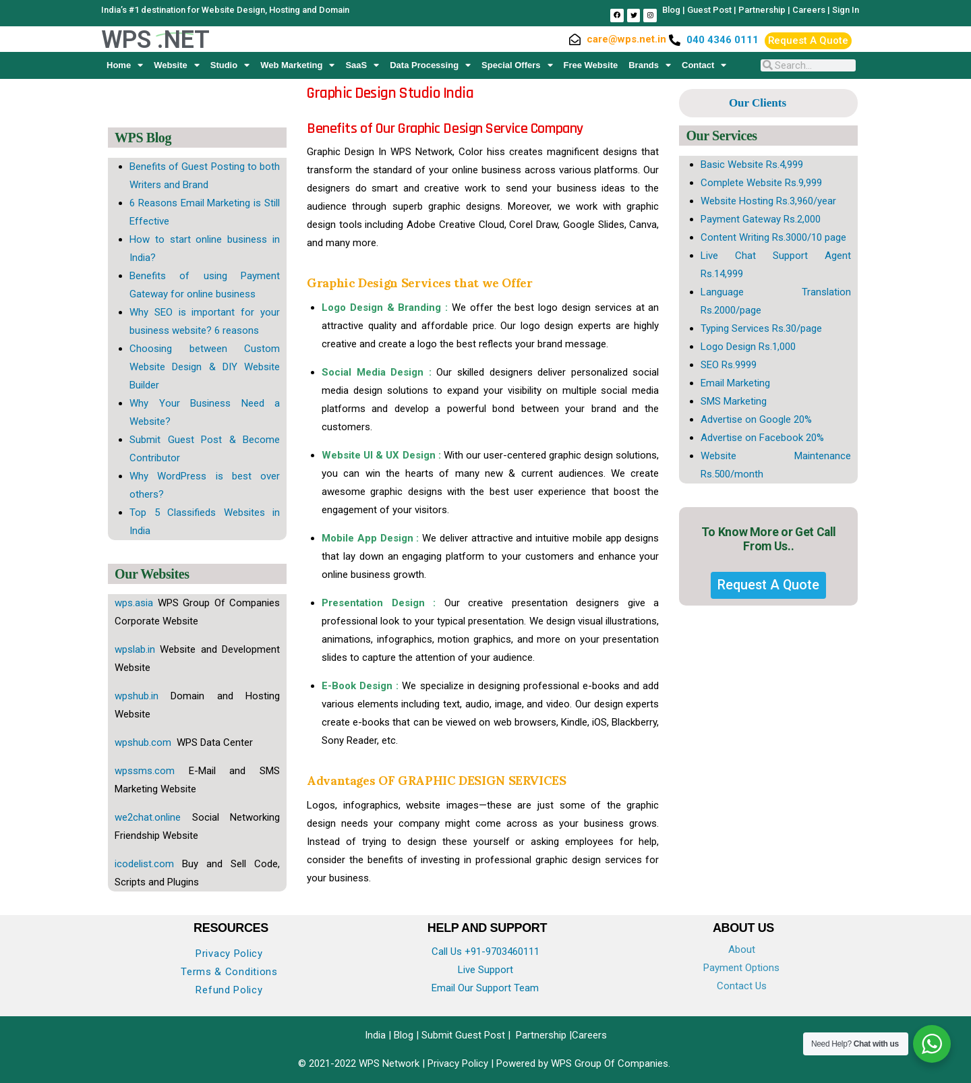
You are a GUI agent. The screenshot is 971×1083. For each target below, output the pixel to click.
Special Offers (516, 65)
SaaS (362, 65)
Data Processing (430, 65)
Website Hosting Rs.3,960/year (768, 201)
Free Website (591, 65)
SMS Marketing (734, 401)
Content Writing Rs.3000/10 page (773, 237)
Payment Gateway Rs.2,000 (761, 219)
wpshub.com (144, 742)
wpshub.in (136, 696)
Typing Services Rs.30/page (761, 328)
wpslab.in (135, 649)
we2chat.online (148, 817)
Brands (649, 65)
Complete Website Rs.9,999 (761, 183)
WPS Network (390, 1063)
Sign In (845, 10)
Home (125, 65)
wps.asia (134, 603)
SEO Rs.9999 (729, 365)
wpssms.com (145, 771)
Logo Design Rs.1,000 (748, 347)
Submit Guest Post (463, 1035)
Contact (704, 65)
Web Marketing (297, 65)
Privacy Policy (229, 953)
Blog (671, 10)
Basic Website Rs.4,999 (752, 164)
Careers (808, 10)
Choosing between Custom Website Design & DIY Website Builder (204, 367)
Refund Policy (229, 990)
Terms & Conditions (229, 972)
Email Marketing (735, 383)
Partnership (762, 10)
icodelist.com (144, 864)
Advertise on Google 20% (756, 419)
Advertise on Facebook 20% (762, 438)
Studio (229, 65)
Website (177, 65)
